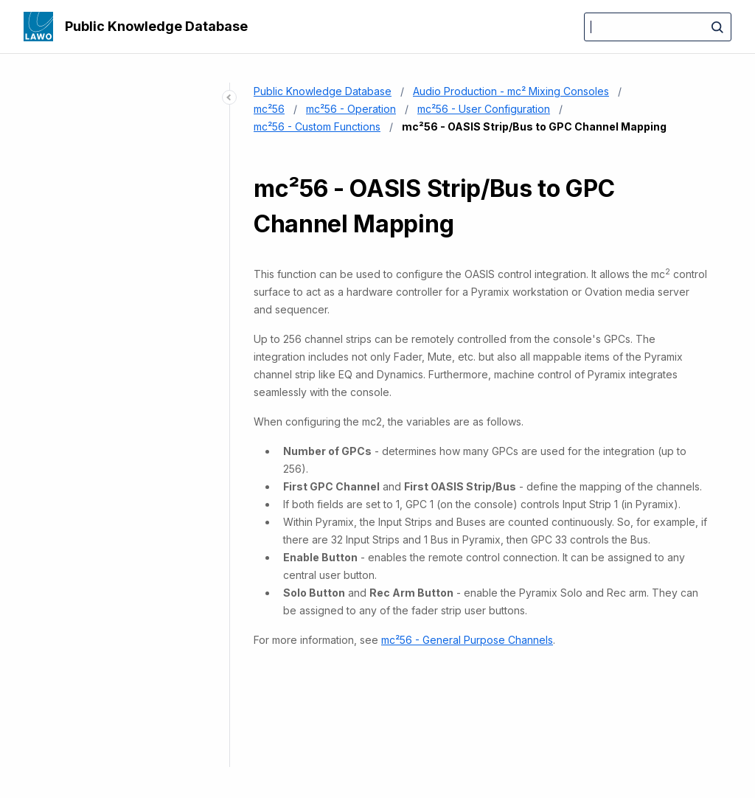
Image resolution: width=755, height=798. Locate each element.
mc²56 (269, 109)
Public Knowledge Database (156, 26)
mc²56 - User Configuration (483, 109)
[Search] (657, 27)
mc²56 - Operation (351, 109)
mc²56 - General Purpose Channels (467, 640)
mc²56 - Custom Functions (317, 126)
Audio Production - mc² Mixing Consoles (511, 91)
